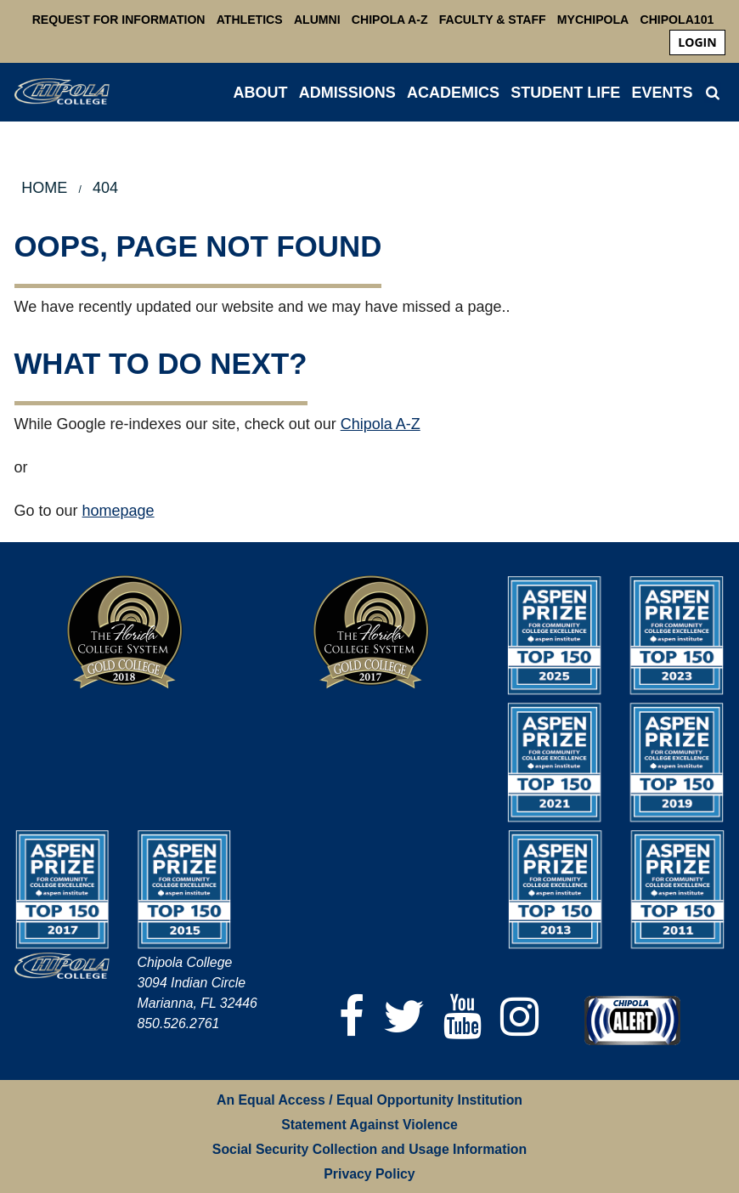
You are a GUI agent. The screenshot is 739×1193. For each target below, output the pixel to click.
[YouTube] (462, 1016)
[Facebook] (351, 1016)
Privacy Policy (369, 1174)
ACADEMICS (453, 92)
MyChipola (593, 19)
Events (661, 92)
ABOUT (261, 92)
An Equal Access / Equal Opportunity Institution (369, 1100)
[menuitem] (697, 42)
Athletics (250, 19)
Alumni (317, 19)
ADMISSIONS (347, 92)
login (697, 42)
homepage (118, 510)
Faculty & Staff (492, 19)
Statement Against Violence (369, 1124)
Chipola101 (677, 19)
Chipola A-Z (390, 19)
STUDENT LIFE (565, 92)
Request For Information (119, 19)
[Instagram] (519, 1016)
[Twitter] (403, 1016)
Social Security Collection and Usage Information (369, 1149)
